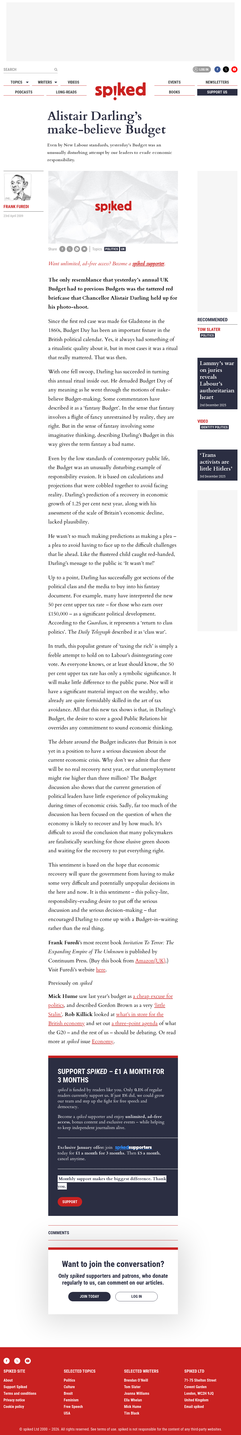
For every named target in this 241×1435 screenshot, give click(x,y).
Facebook (217, 69)
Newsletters (217, 82)
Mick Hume (132, 1406)
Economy (102, 1041)
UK (123, 249)
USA (67, 1413)
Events (174, 82)
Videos (73, 82)
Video (202, 421)
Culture (69, 1387)
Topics (16, 82)
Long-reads (66, 92)
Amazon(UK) (150, 960)
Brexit (68, 1393)
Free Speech (73, 1406)
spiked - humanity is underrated (120, 91)
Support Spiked (15, 1387)
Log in (201, 69)
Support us (217, 92)
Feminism (71, 1400)
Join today (89, 1296)
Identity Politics (214, 427)
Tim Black (131, 1413)
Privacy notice (14, 1400)
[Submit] (55, 69)
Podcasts (23, 92)
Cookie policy (14, 1406)
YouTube (234, 69)
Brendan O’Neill (136, 1380)
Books (174, 92)
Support (69, 1202)
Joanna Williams (136, 1393)
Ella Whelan (133, 1400)
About (8, 1380)
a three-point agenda (135, 1023)
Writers (45, 82)
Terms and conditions (20, 1393)
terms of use (106, 1429)
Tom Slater (208, 329)
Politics (111, 249)
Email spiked (194, 1406)
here (100, 969)
